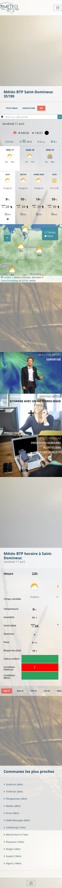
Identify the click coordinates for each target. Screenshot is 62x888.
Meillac (12, 806)
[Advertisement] (31, 50)
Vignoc (12, 863)
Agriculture (28, 108)
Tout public (12, 108)
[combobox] (33, 117)
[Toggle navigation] (58, 8)
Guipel (12, 856)
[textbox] (33, 117)
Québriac (13, 784)
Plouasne (14, 841)
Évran (11, 813)
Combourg (14, 827)
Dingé (12, 849)
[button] (21, 248)
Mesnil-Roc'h (16, 834)
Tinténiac (13, 791)
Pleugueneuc (15, 798)
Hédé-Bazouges (17, 820)
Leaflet (6, 277)
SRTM (25, 280)
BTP (41, 108)
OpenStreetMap (10, 280)
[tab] (6, 691)
